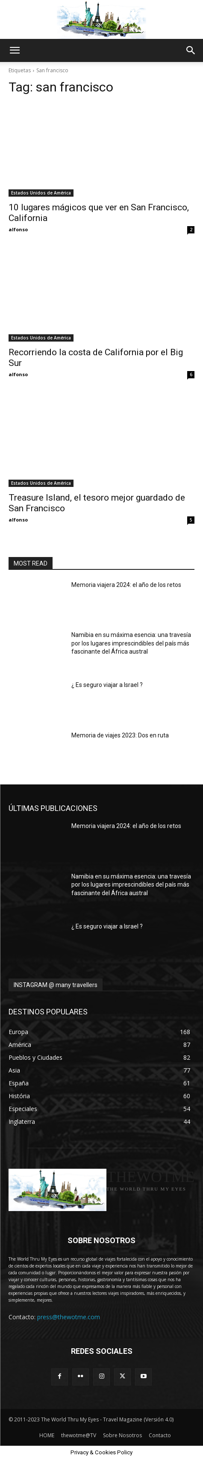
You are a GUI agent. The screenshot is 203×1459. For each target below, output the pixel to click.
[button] (14, 50)
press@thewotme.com (68, 1317)
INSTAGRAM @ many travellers (55, 985)
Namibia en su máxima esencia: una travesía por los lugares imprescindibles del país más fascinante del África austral (131, 643)
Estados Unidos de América (41, 193)
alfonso (18, 229)
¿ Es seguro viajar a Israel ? (107, 684)
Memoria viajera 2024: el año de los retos (126, 584)
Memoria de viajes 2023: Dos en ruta (120, 735)
